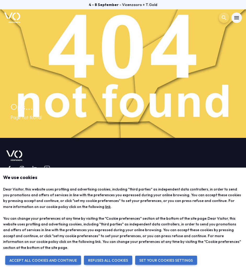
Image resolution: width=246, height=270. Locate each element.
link (108, 206)
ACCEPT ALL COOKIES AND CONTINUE (43, 260)
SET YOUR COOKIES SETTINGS (166, 260)
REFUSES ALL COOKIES (108, 260)
